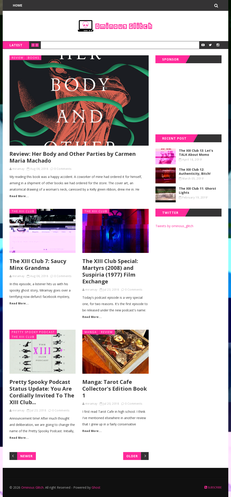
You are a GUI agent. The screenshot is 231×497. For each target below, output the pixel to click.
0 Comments (63, 169)
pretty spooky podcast (33, 332)
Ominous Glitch (32, 487)
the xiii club (23, 211)
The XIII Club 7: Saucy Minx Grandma (37, 264)
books (33, 58)
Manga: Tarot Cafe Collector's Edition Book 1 (114, 388)
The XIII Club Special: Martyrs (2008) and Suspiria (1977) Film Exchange (110, 271)
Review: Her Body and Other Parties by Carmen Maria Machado (72, 157)
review (17, 58)
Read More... (19, 196)
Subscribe (213, 487)
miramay (18, 169)
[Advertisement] (189, 98)
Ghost (96, 487)
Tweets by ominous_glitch (174, 226)
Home (17, 5)
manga (91, 332)
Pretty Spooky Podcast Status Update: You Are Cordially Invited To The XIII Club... (41, 392)
